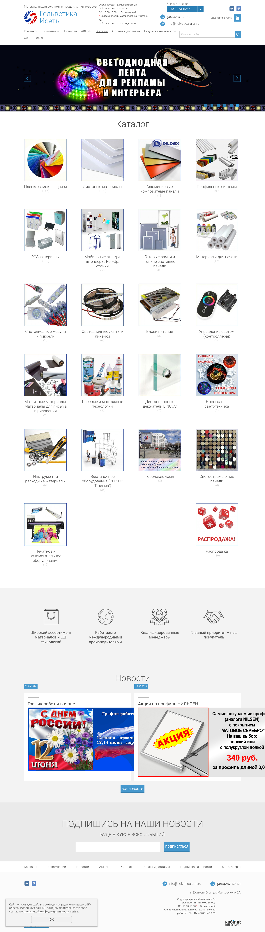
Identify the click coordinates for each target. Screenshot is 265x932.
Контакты (31, 31)
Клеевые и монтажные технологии (102, 404)
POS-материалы (45, 257)
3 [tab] (218, 105)
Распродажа (217, 551)
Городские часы (159, 476)
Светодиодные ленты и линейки (102, 333)
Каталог (102, 31)
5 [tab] (231, 105)
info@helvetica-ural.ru (183, 24)
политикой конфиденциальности (46, 911)
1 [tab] (205, 105)
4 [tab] (224, 105)
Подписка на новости (160, 31)
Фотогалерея (33, 38)
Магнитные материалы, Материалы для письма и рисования (45, 406)
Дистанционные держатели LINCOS (159, 404)
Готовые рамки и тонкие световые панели (159, 261)
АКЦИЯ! (86, 31)
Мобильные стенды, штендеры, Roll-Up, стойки (102, 261)
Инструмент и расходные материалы (45, 478)
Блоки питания (159, 331)
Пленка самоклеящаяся (45, 186)
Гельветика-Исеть (59, 17)
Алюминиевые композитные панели (159, 188)
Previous (27, 78)
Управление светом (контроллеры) (216, 333)
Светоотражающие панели (216, 478)
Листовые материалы (102, 186)
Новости (70, 31)
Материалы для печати (216, 257)
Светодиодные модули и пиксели (45, 333)
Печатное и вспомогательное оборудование (45, 556)
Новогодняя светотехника (217, 404)
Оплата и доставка (126, 31)
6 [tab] (237, 105)
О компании (51, 31)
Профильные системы (217, 186)
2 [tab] (212, 105)
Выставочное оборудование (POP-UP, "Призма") (102, 481)
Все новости (132, 789)
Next (237, 78)
